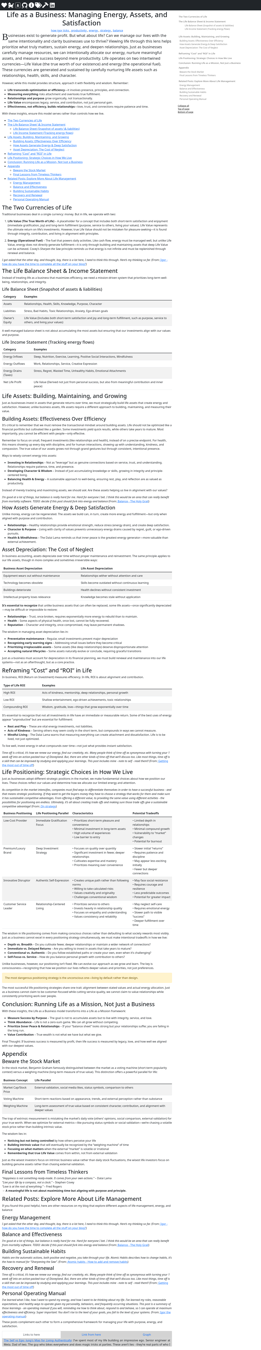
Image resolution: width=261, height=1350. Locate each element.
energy (94, 30)
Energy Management (26, 183)
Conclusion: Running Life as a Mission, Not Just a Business (45, 162)
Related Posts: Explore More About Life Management (42, 178)
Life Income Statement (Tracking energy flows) (43, 133)
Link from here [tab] (91, 1335)
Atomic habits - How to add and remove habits (97, 1262)
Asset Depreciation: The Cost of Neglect (38, 149)
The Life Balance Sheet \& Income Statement (36, 124)
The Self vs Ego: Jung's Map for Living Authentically (38, 1340)
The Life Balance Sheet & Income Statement (202, 21)
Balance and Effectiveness (30, 187)
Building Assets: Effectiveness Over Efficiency (42, 141)
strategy (106, 30)
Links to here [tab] (31, 1335)
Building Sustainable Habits (31, 191)
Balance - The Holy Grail (132, 501)
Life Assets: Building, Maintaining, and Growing (38, 137)
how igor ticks (60, 30)
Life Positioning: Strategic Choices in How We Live (40, 158)
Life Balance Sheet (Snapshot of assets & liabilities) (209, 25)
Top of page (183, 108)
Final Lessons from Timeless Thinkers (37, 174)
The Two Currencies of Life (25, 120)
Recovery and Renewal (27, 195)
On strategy (48, 806)
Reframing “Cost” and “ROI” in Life (30, 154)
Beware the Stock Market (29, 170)
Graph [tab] (147, 1335)
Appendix (14, 166)
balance (118, 30)
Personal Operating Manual (31, 199)
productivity (79, 30)
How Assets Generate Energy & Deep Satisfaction (45, 145)
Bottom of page (185, 112)
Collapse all (183, 105)
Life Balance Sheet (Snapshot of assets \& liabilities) (46, 129)
